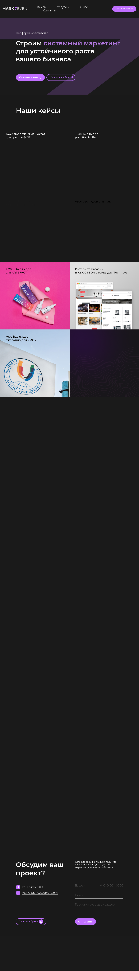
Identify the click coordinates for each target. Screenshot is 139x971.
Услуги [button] (62, 7)
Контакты (49, 10)
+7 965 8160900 (32, 887)
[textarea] (99, 904)
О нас (84, 7)
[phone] (111, 885)
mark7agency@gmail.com (40, 892)
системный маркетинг (82, 43)
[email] (99, 895)
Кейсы (41, 7)
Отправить (85, 921)
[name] (86, 885)
